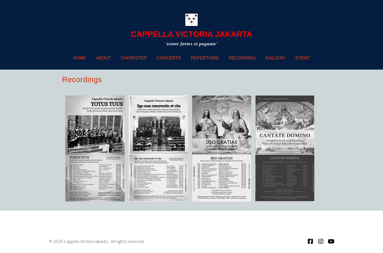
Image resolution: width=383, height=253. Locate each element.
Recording (242, 58)
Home (79, 58)
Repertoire (205, 58)
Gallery (275, 58)
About (103, 58)
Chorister (134, 58)
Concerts (168, 58)
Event (303, 58)
